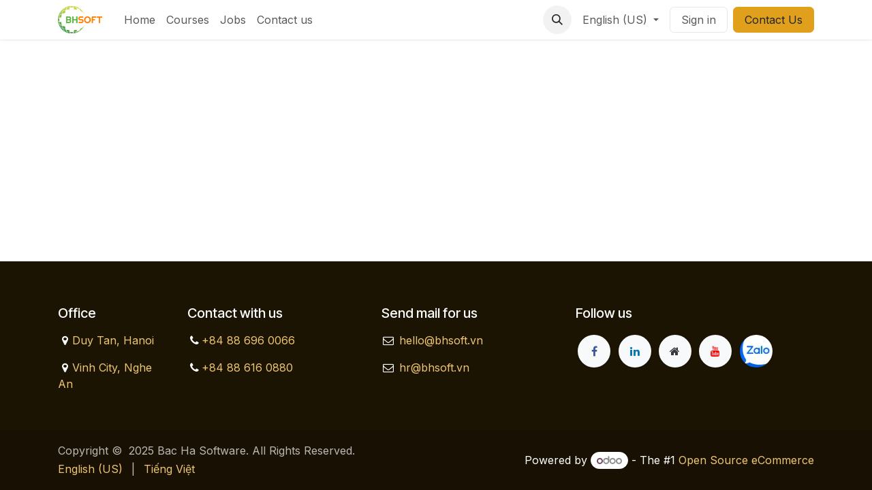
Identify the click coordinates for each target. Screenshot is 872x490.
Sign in (698, 20)
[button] (557, 19)
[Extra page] (675, 351)
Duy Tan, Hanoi (113, 340)
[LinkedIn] (635, 351)
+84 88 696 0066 (248, 340)
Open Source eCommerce (746, 460)
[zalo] (756, 351)
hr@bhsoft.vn (434, 367)
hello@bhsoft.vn (441, 340)
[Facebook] (594, 351)
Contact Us (774, 20)
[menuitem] (140, 19)
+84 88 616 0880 (247, 367)
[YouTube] (715, 351)
